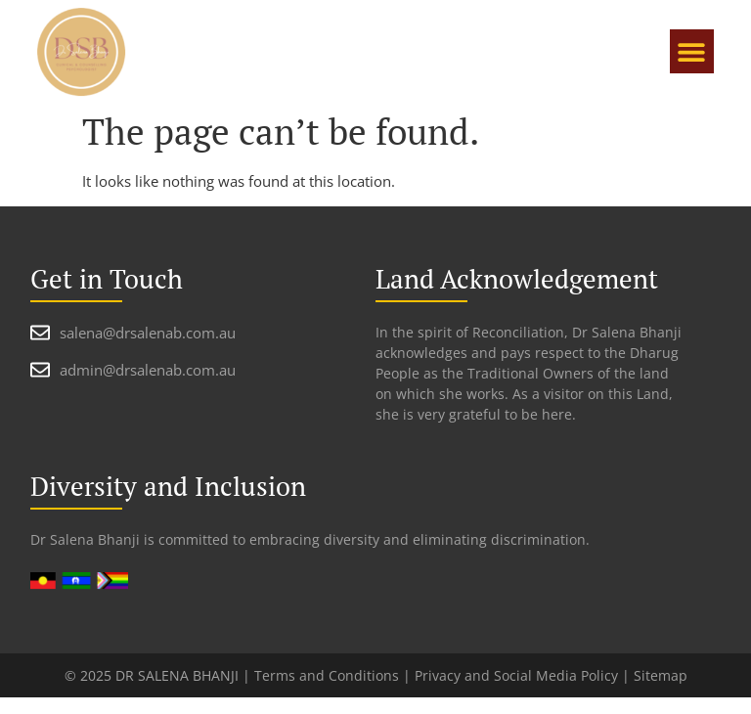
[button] (692, 51)
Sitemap (660, 675)
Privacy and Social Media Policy (516, 675)
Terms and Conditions (326, 675)
